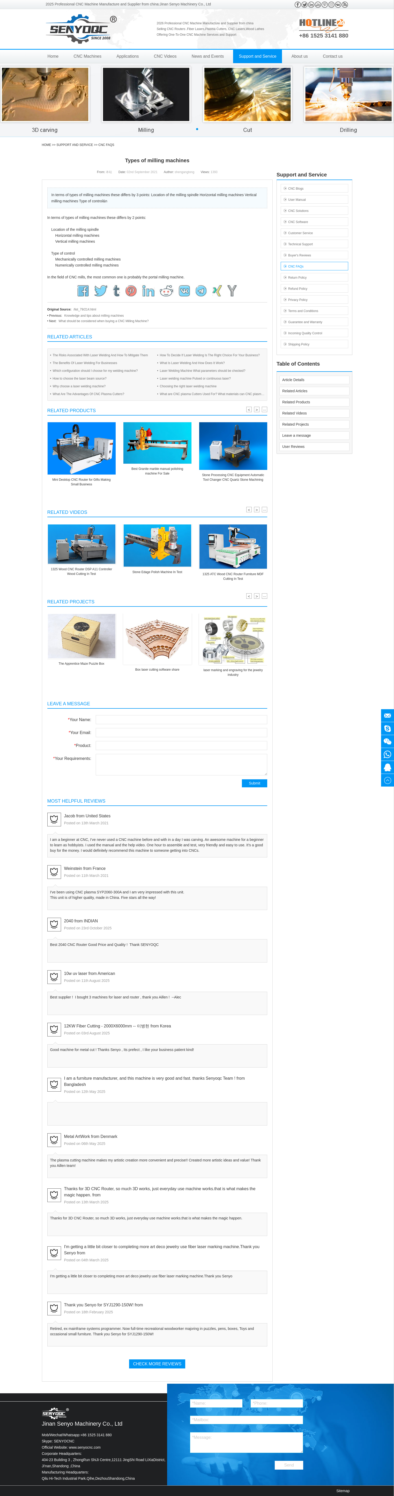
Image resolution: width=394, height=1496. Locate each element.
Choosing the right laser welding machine (188, 386)
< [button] (249, 410)
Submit (254, 783)
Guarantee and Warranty (305, 322)
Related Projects (295, 424)
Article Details (293, 380)
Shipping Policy (298, 344)
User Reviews (293, 447)
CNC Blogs (295, 188)
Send (289, 1465)
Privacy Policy (298, 300)
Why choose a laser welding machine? (79, 386)
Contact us (333, 56)
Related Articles (294, 391)
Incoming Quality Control (305, 333)
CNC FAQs (106, 145)
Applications (127, 56)
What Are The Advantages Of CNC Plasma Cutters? (88, 394)
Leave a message (296, 435)
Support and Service (257, 56)
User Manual (297, 200)
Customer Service (300, 233)
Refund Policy (297, 289)
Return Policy (297, 277)
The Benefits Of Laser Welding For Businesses (85, 363)
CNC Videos (165, 56)
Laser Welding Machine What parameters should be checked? (203, 371)
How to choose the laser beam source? (80, 378)
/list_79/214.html (84, 309)
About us (300, 56)
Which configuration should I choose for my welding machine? (95, 371)
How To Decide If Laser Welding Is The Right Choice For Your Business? (210, 355)
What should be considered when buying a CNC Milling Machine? (103, 321)
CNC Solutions (298, 211)
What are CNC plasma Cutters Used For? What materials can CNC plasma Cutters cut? (211, 395)
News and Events (208, 56)
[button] (197, 129)
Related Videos (294, 413)
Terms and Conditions (303, 311)
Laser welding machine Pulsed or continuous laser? (195, 378)
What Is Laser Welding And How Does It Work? (192, 363)
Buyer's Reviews (299, 255)
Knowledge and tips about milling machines (94, 315)
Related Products (296, 402)
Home (53, 56)
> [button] (257, 410)
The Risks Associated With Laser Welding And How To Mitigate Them (100, 355)
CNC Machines (87, 56)
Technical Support (300, 244)
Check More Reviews (157, 1364)
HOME (46, 145)
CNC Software (298, 222)
